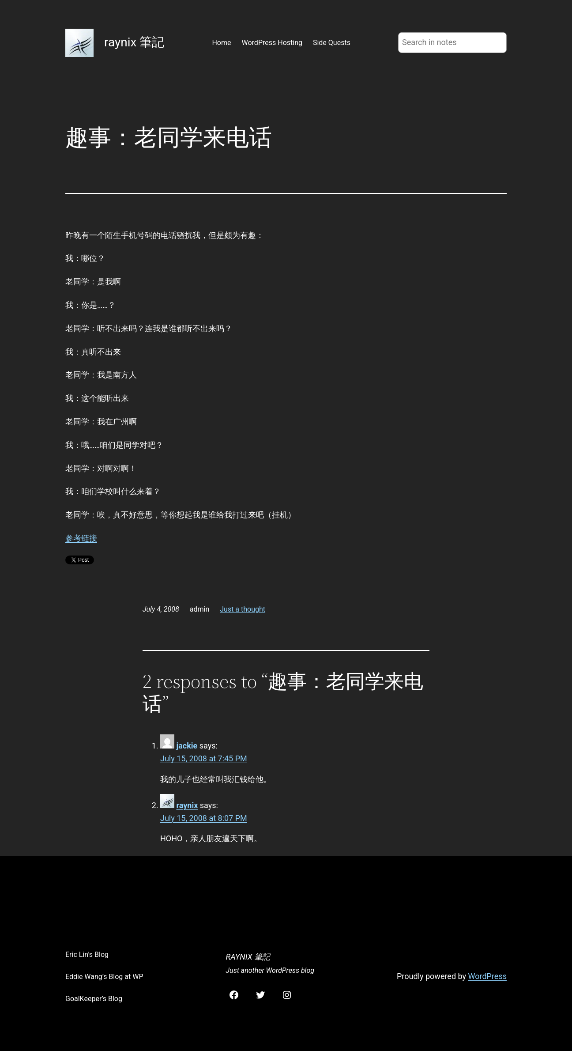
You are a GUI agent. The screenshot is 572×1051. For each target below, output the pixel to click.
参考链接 (81, 538)
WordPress (487, 976)
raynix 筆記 (134, 42)
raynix (187, 805)
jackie (186, 745)
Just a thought (242, 609)
